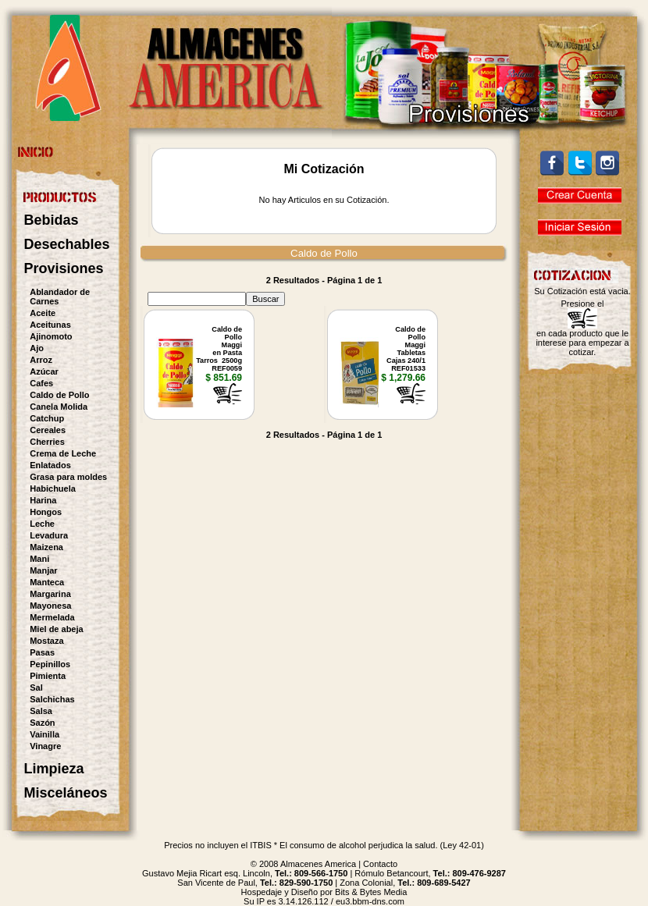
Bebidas (51, 220)
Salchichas (52, 699)
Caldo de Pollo (59, 395)
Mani (39, 558)
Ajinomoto (51, 336)
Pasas (42, 652)
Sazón (42, 722)
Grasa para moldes (68, 476)
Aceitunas (50, 324)
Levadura (49, 535)
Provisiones (64, 268)
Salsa (41, 711)
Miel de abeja (56, 629)
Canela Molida (58, 406)
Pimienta (48, 675)
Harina (43, 500)
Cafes (41, 383)
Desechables (67, 244)
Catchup (47, 418)
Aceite (42, 313)
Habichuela (53, 488)
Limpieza (54, 768)
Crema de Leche (63, 453)
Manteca (47, 582)
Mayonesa (50, 605)
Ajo (37, 348)
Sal (36, 687)
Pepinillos (50, 664)
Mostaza (46, 640)
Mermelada (52, 617)
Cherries (47, 441)
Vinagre (45, 746)
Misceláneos (66, 793)
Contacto (380, 864)
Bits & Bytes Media (371, 892)
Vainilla (44, 734)
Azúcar (44, 371)
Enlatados (50, 465)
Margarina (50, 594)
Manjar (43, 570)
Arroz (41, 359)
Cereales (48, 430)
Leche (42, 523)
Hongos (46, 512)
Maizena (46, 547)
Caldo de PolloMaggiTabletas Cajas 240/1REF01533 (405, 348)
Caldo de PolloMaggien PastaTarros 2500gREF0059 (219, 348)
